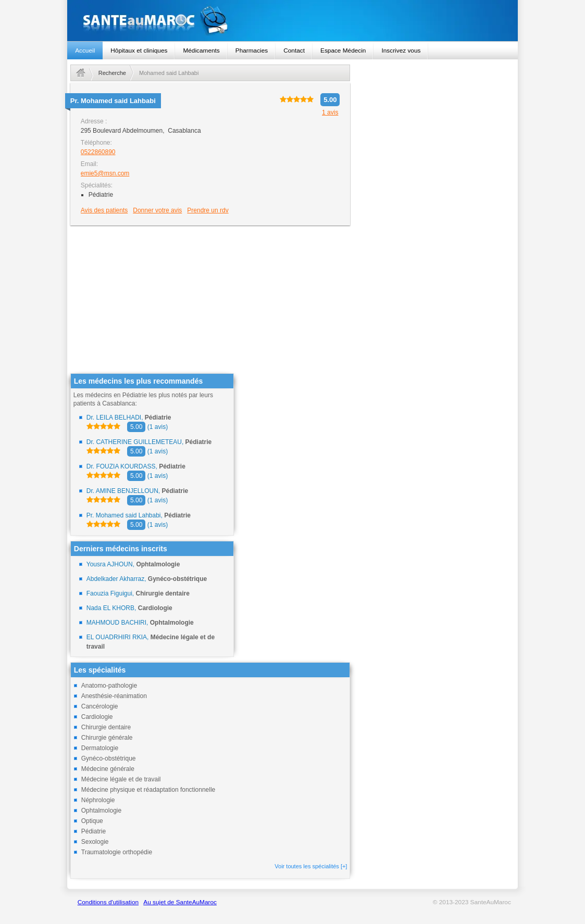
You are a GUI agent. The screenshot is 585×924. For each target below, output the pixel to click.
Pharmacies (251, 50)
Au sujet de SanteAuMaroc (180, 902)
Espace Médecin (343, 50)
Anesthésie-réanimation (114, 696)
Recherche (112, 73)
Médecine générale (107, 769)
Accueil (85, 50)
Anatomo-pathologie (109, 685)
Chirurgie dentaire (106, 727)
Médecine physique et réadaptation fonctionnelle (148, 789)
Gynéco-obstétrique (108, 758)
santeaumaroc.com (292, 20)
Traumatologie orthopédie (116, 852)
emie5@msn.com (105, 173)
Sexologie (95, 841)
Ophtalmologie (101, 810)
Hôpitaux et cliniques (138, 50)
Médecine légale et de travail (121, 779)
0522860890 (98, 152)
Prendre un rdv (207, 210)
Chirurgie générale (107, 737)
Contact (294, 50)
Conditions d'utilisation (108, 902)
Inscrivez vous (400, 50)
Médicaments (201, 50)
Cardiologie (97, 716)
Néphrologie (98, 800)
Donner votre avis (157, 210)
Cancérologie (99, 706)
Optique (92, 821)
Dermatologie (99, 748)
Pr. (113, 101)
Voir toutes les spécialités (311, 866)
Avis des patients (104, 210)
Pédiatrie (93, 831)
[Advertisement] (210, 300)
